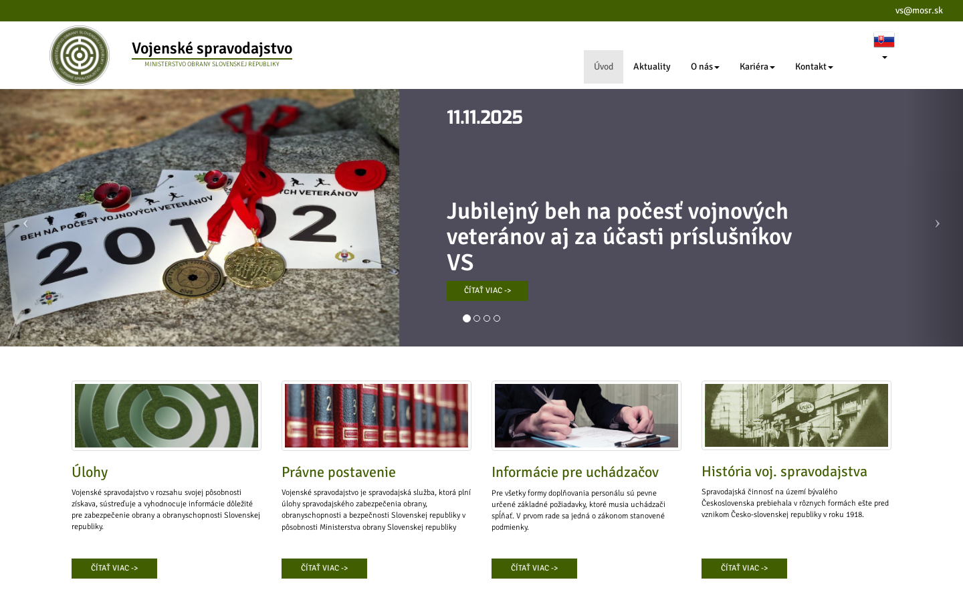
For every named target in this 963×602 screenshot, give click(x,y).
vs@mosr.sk (919, 10)
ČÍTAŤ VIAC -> (487, 291)
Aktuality (652, 66)
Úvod (603, 66)
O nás (705, 66)
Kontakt (814, 66)
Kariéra (757, 66)
